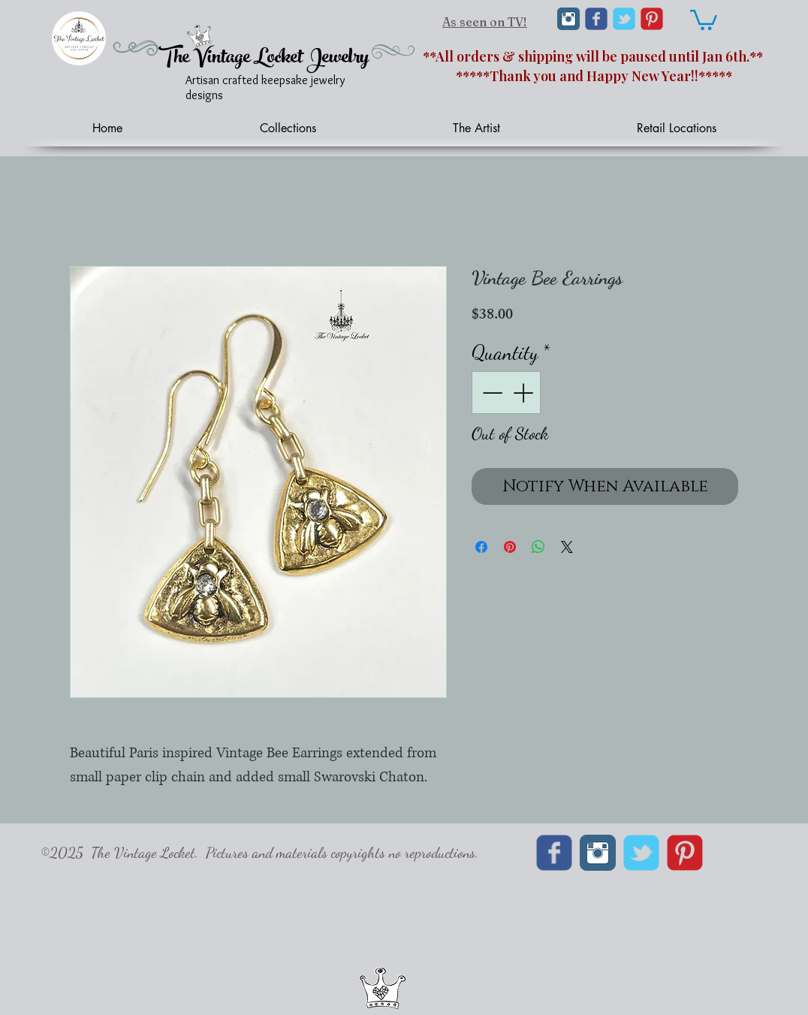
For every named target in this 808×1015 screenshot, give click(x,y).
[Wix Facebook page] (596, 19)
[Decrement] (491, 392)
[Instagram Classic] (568, 19)
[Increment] (524, 392)
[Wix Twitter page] (624, 19)
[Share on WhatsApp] (538, 547)
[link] (703, 19)
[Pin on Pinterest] (510, 547)
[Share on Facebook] (481, 547)
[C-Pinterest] (652, 19)
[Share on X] (567, 547)
